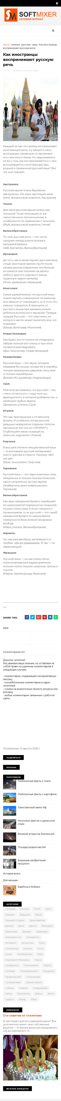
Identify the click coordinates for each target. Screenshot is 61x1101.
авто (48, 910)
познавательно (29, 972)
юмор (22, 1000)
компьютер (12, 949)
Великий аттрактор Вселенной (36, 835)
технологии (23, 994)
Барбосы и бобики (29, 887)
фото (51, 994)
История (10, 910)
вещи (39, 915)
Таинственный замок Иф (32, 808)
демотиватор (37, 921)
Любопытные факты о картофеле (37, 795)
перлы (47, 966)
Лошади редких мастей (32, 848)
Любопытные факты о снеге (34, 782)
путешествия (13, 983)
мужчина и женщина (17, 961)
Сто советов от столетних (22, 1016)
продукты (48, 972)
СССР (37, 910)
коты (40, 949)
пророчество (13, 978)
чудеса (10, 1000)
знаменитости (13, 938)
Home (6, 45)
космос (28, 949)
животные (11, 932)
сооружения (40, 989)
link (4, 608)
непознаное (31, 966)
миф (40, 955)
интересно (33, 938)
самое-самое (34, 983)
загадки (27, 932)
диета (33, 927)
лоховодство (24, 955)
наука (38, 961)
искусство (28, 944)
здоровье (42, 932)
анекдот (10, 915)
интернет (11, 944)
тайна (9, 994)
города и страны (15, 921)
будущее (25, 915)
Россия (25, 910)
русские (26, 45)
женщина (47, 927)
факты (39, 994)
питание (10, 972)
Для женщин (10, 881)
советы (23, 989)
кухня (9, 955)
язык (35, 45)
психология (33, 978)
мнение (16, 45)
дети (21, 927)
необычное (12, 966)
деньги (9, 927)
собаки (10, 989)
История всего (11, 874)
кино (42, 944)
